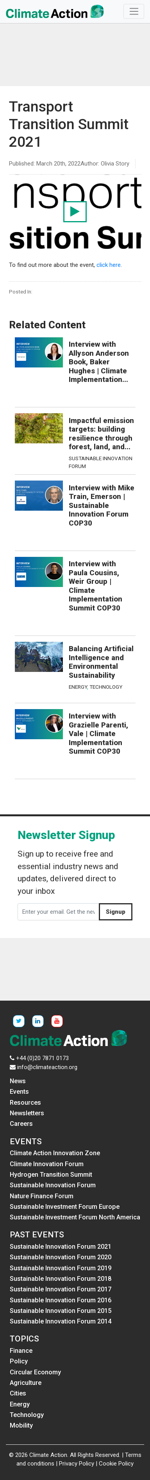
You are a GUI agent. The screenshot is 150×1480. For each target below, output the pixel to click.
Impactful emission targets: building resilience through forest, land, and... (101, 434)
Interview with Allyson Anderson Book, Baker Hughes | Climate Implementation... (99, 362)
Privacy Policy (76, 1463)
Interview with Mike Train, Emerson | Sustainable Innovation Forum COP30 (101, 506)
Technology (105, 687)
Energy (78, 687)
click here (108, 264)
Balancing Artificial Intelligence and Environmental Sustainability (101, 662)
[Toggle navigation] (133, 11)
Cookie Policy (116, 1463)
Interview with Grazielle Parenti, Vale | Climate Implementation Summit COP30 (98, 734)
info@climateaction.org (47, 1067)
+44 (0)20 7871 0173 (42, 1058)
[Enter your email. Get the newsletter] (58, 911)
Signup (115, 911)
